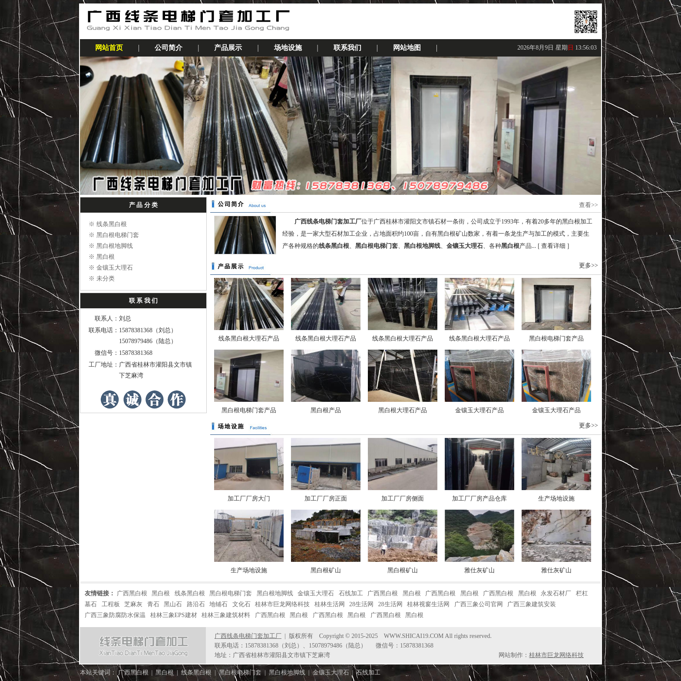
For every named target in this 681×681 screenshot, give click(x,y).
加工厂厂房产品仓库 (479, 498)
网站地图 (407, 47)
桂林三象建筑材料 (226, 615)
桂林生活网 (329, 604)
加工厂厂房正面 (325, 498)
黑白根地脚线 (114, 246)
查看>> (588, 205)
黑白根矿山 (326, 570)
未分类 (105, 278)
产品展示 (228, 47)
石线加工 (351, 593)
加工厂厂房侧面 (402, 498)
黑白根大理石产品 (402, 410)
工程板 (111, 604)
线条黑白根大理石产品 (248, 338)
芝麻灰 (133, 604)
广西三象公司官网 (478, 604)
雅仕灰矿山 (479, 570)
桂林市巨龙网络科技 (282, 604)
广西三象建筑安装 (531, 604)
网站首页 (109, 47)
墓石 (91, 604)
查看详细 (553, 246)
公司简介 (168, 47)
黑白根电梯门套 (117, 235)
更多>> (588, 265)
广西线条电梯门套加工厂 (248, 636)
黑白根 (105, 257)
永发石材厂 (556, 593)
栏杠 (582, 593)
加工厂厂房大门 (249, 498)
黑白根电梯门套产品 (556, 338)
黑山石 (173, 604)
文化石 (241, 604)
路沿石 (196, 604)
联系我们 (347, 47)
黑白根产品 (326, 410)
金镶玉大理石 (114, 267)
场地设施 (288, 47)
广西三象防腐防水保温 (115, 615)
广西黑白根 (132, 593)
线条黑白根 (111, 224)
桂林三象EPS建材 (173, 615)
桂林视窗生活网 (428, 604)
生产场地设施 (556, 498)
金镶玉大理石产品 (479, 410)
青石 (153, 604)
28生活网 (361, 604)
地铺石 (218, 604)
